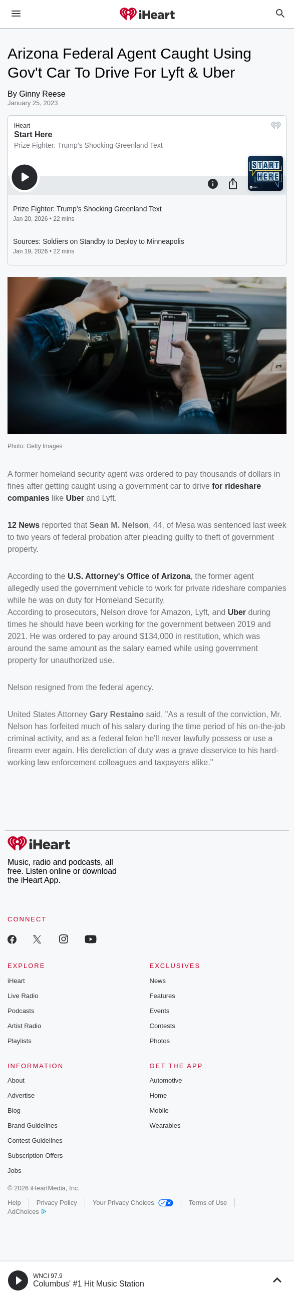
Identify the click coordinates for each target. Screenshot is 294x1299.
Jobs (14, 1170)
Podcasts (21, 1011)
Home (158, 1095)
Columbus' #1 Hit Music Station (88, 1283)
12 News (24, 525)
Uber (75, 498)
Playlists (20, 1041)
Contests (162, 1026)
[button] (18, 1280)
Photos (160, 1041)
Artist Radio (24, 1026)
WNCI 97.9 (48, 1275)
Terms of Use (208, 1202)
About (16, 1080)
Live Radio (23, 996)
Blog (14, 1110)
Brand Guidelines (33, 1125)
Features (162, 996)
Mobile (159, 1110)
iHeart (16, 981)
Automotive (166, 1080)
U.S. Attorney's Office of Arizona (129, 576)
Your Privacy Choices (133, 1202)
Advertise (21, 1095)
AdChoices (27, 1211)
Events (160, 1011)
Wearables (165, 1125)
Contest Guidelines (35, 1140)
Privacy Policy (57, 1202)
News (158, 981)
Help (14, 1202)
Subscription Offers (35, 1155)
